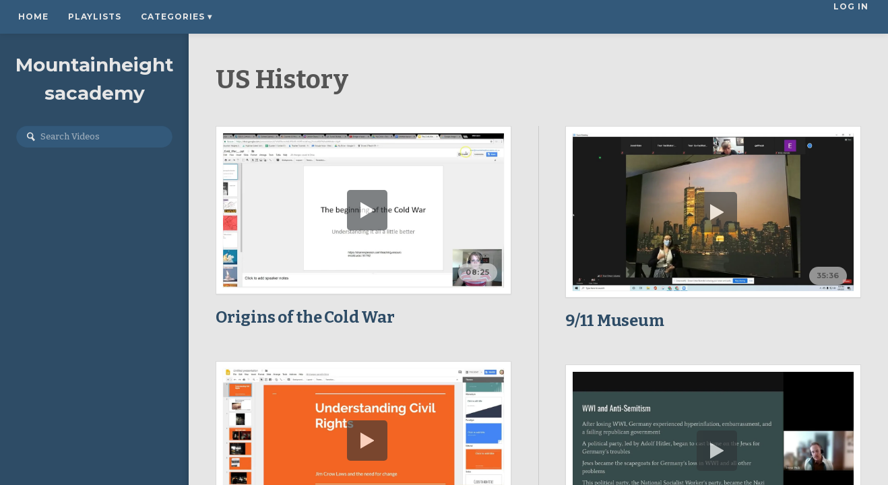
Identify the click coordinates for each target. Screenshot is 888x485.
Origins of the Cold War (305, 317)
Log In (852, 16)
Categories (176, 16)
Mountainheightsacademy (94, 78)
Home (33, 16)
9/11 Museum (614, 320)
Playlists (94, 16)
